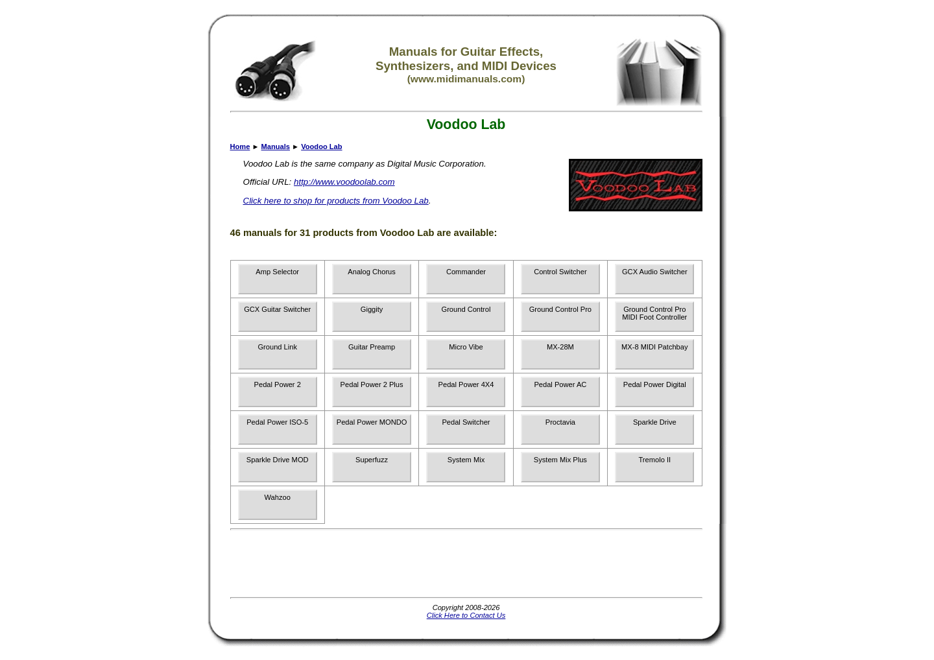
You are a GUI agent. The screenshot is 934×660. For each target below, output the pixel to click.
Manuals (275, 146)
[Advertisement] (466, 563)
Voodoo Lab (321, 146)
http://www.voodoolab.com (344, 182)
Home (240, 146)
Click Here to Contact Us (466, 615)
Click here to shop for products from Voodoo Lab (336, 201)
